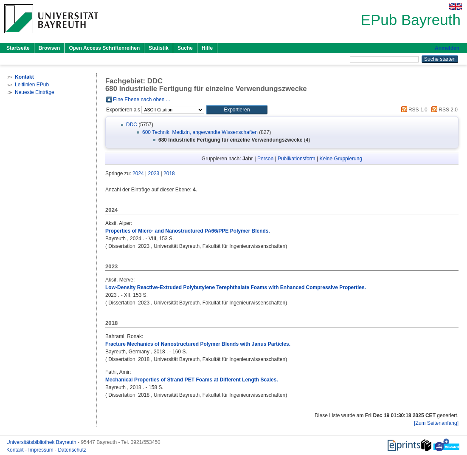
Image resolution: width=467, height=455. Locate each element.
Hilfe (207, 48)
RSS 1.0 (413, 110)
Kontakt (15, 450)
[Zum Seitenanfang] (436, 423)
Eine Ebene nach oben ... (141, 99)
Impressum (41, 450)
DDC (131, 125)
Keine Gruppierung (340, 159)
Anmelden (447, 48)
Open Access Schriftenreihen (104, 48)
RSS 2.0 (443, 110)
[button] (236, 109)
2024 (138, 173)
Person (265, 159)
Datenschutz (72, 450)
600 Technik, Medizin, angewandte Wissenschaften (200, 132)
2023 (154, 173)
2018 (169, 173)
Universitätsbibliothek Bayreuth (42, 442)
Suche (185, 48)
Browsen (49, 48)
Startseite (18, 48)
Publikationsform (296, 159)
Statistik (159, 48)
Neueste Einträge (34, 92)
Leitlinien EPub (32, 85)
